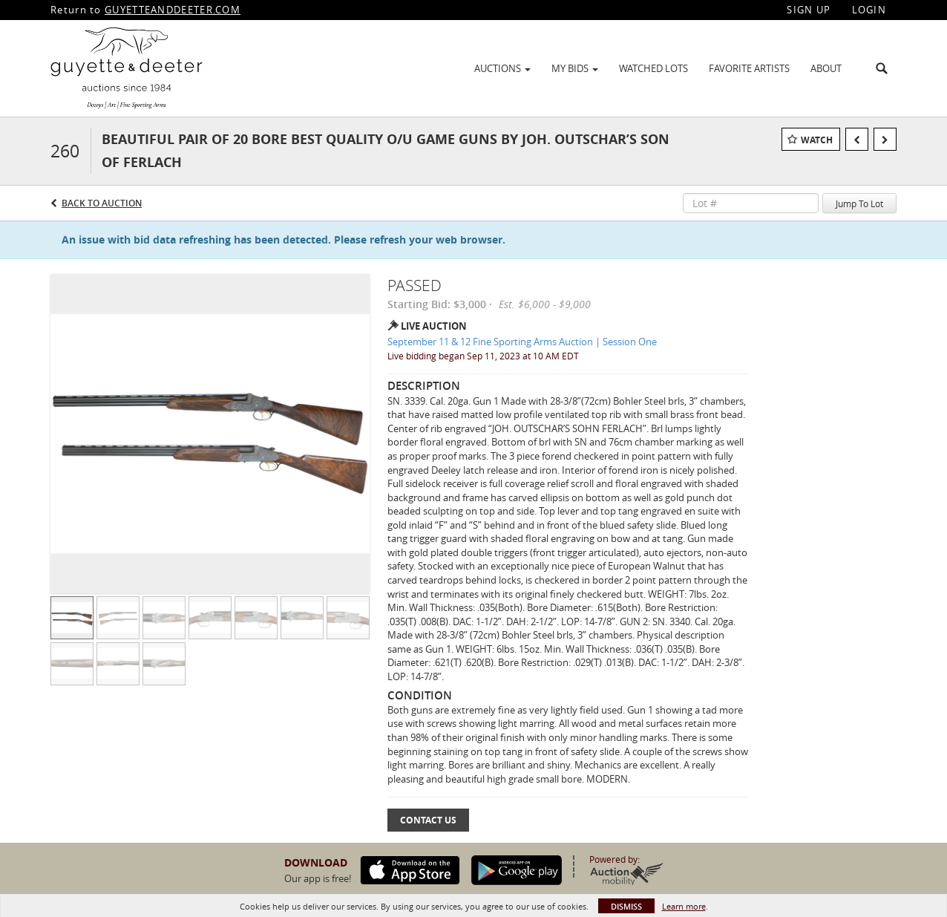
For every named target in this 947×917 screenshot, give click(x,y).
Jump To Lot (859, 203)
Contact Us (428, 820)
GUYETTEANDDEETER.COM (172, 9)
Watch (817, 140)
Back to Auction (102, 203)
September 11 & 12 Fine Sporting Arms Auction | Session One (522, 341)
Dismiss (626, 906)
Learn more (684, 906)
